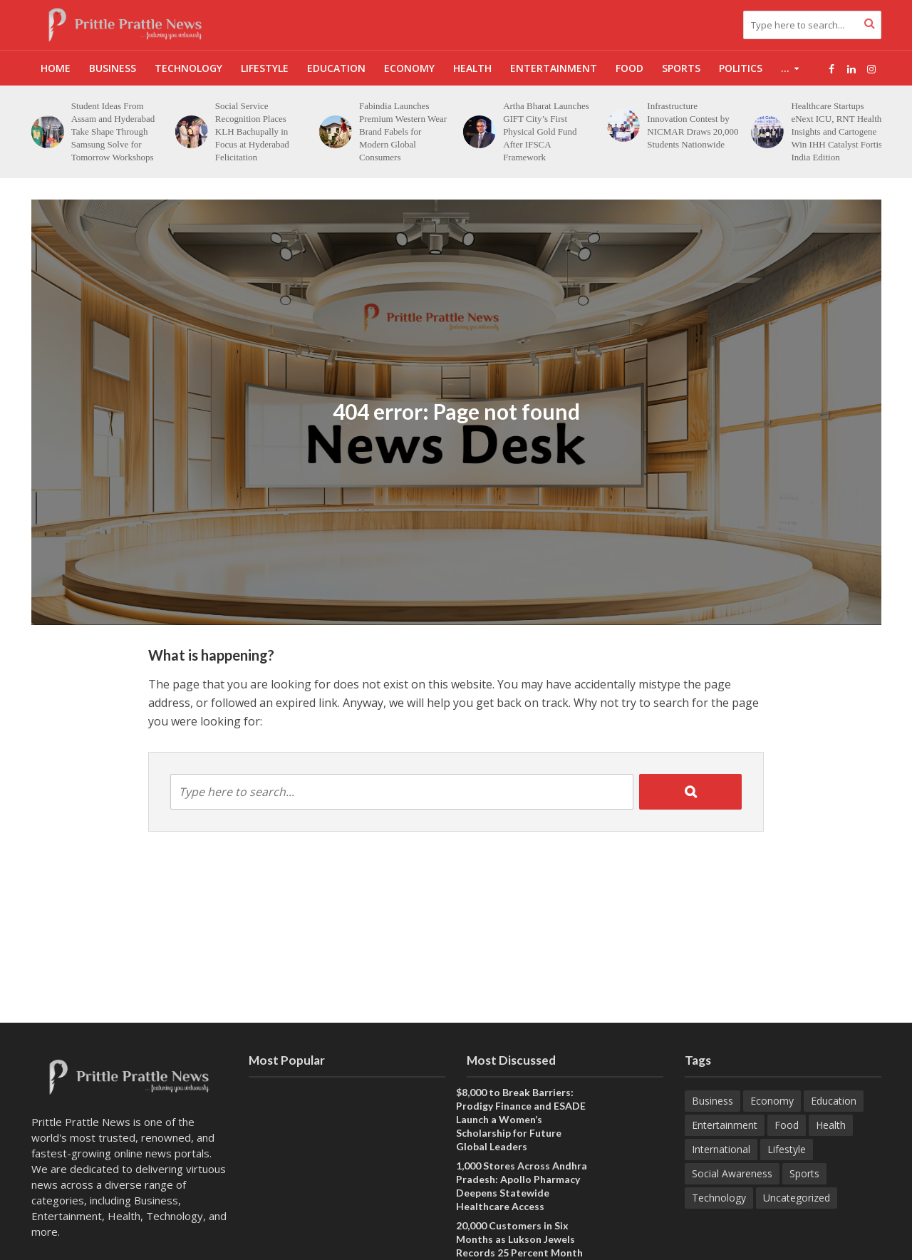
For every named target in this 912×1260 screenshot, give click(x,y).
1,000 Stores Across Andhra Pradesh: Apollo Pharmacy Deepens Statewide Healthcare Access (521, 1186)
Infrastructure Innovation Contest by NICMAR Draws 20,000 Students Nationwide (753, 125)
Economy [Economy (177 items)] (772, 1100)
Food (629, 68)
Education (336, 68)
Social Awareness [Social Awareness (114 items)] (732, 1173)
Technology (188, 68)
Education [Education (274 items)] (833, 1100)
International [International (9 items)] (721, 1149)
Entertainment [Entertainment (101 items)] (724, 1125)
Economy (409, 68)
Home (56, 68)
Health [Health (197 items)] (831, 1125)
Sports (681, 68)
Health (472, 68)
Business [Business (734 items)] (712, 1100)
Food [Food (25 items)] (786, 1125)
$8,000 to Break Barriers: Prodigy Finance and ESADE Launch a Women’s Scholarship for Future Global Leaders (521, 1119)
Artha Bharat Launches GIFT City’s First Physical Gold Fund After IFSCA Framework (607, 131)
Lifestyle (265, 68)
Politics (740, 68)
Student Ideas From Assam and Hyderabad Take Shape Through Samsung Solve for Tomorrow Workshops (174, 131)
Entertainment (553, 68)
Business (112, 68)
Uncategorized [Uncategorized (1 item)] (796, 1197)
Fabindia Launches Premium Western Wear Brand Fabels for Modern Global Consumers (464, 131)
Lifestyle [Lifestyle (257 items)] (786, 1149)
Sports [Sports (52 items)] (804, 1173)
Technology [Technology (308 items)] (719, 1197)
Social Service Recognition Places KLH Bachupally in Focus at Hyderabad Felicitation (313, 131)
